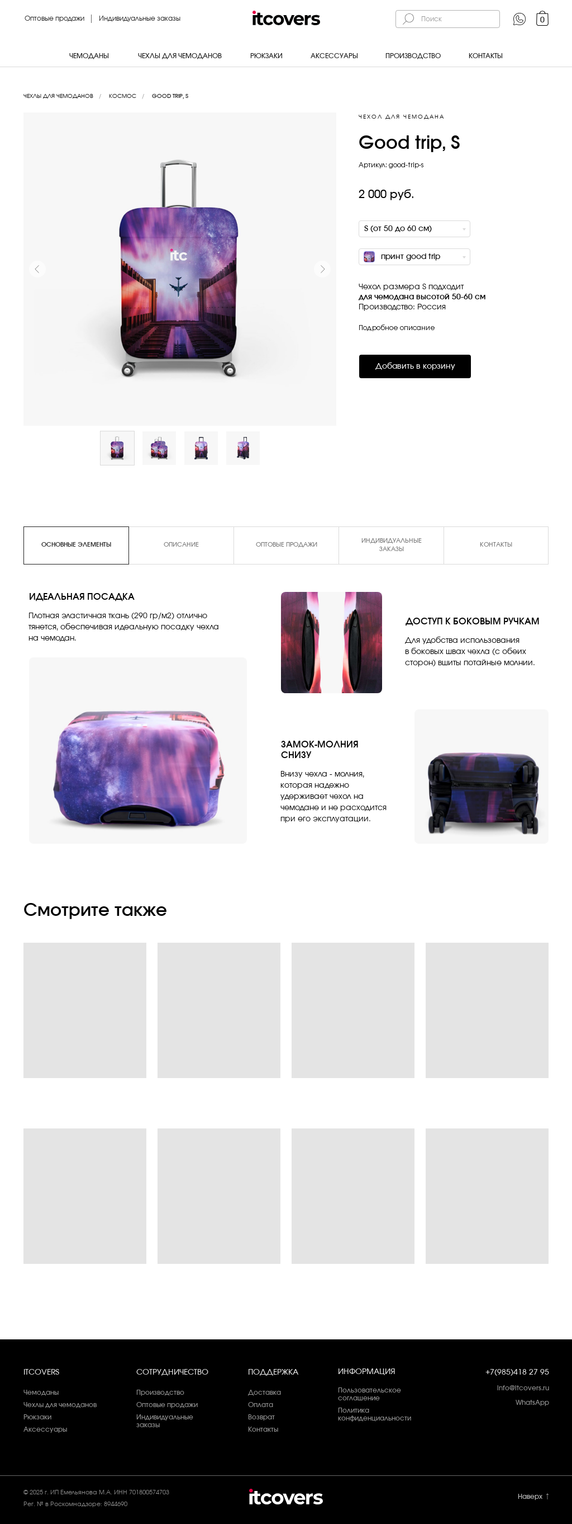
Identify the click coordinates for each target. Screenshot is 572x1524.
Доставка (264, 1392)
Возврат (261, 1417)
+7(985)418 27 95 (517, 1372)
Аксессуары (334, 56)
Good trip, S (170, 96)
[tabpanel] (286, 704)
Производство (413, 56)
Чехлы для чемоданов (180, 56)
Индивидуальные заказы (139, 18)
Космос (122, 96)
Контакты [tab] (496, 545)
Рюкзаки (266, 56)
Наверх (530, 1496)
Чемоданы (89, 56)
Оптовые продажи (54, 18)
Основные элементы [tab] (76, 545)
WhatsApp (532, 1402)
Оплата (260, 1404)
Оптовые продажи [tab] (286, 545)
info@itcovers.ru (523, 1388)
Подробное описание (397, 327)
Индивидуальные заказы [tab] (391, 545)
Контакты (486, 56)
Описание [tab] (181, 545)
